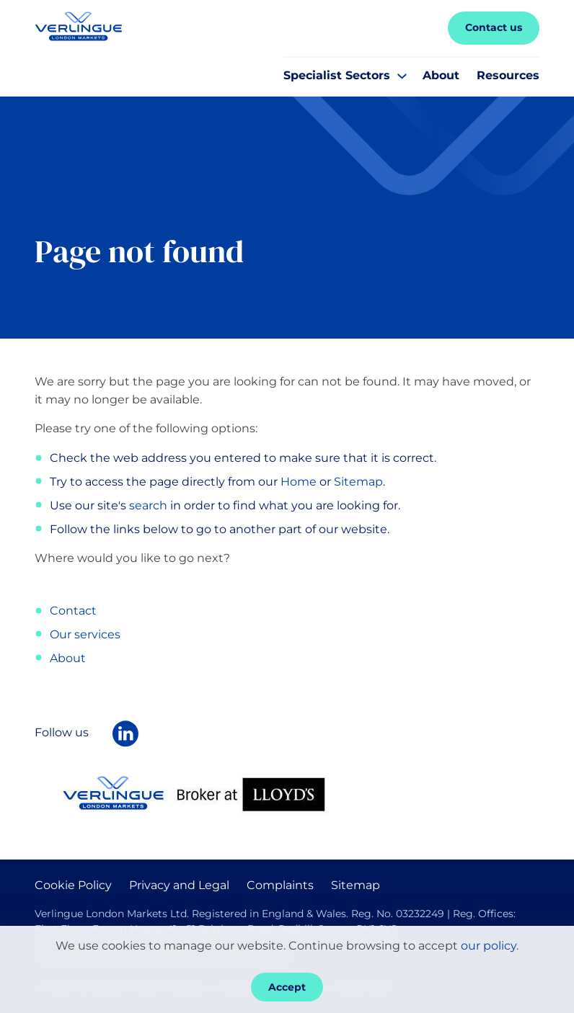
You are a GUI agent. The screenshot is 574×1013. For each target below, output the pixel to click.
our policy (488, 945)
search (148, 505)
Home (299, 481)
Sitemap (358, 481)
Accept (287, 987)
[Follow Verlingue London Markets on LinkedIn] (125, 733)
